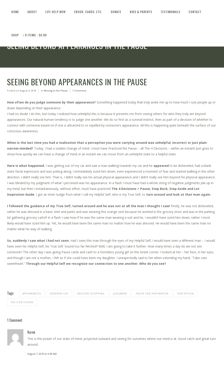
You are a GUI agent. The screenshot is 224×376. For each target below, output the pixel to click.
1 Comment (79, 90)
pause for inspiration (152, 293)
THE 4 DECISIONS (22, 302)
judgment (120, 293)
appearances (32, 293)
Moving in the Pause (56, 90)
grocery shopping (91, 293)
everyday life (59, 293)
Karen (31, 332)
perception (185, 293)
